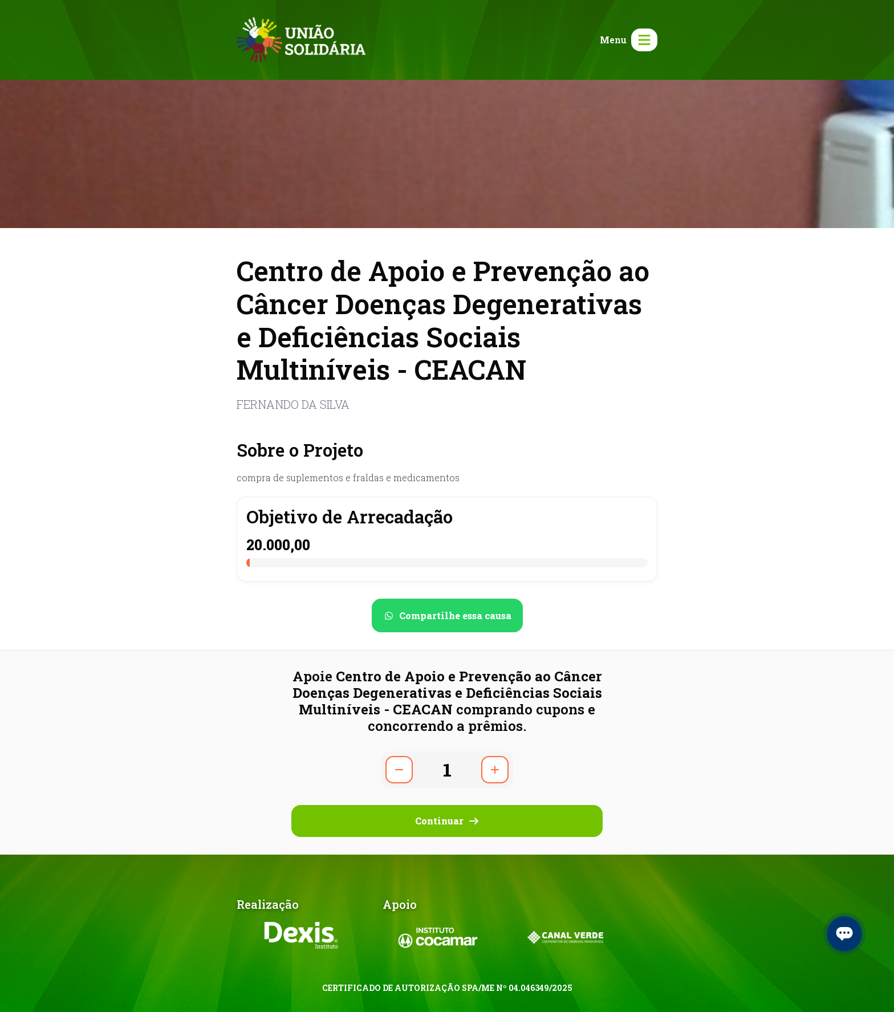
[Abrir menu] (626, 40)
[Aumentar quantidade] (495, 769)
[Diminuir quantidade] (399, 769)
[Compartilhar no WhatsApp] (447, 615)
